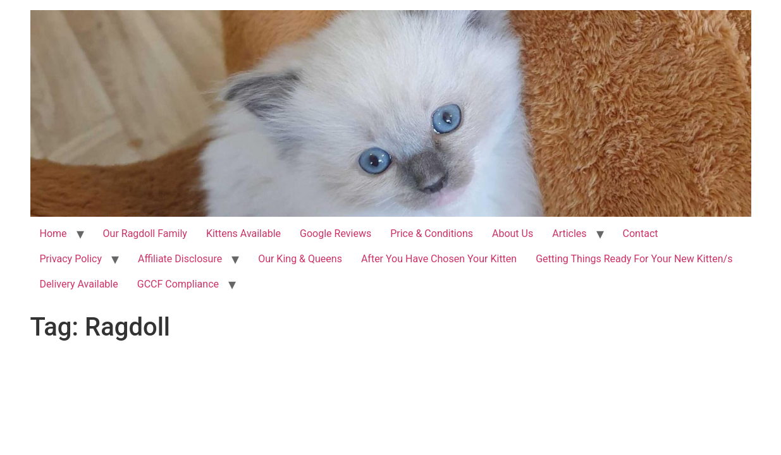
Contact (640, 234)
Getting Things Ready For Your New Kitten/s (634, 259)
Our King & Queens (300, 259)
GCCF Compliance (178, 284)
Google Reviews (335, 234)
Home (53, 234)
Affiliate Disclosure (180, 259)
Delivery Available (79, 284)
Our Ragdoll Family (145, 234)
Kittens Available (243, 234)
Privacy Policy (71, 259)
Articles (569, 234)
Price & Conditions (431, 234)
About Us (512, 234)
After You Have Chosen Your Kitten (439, 259)
